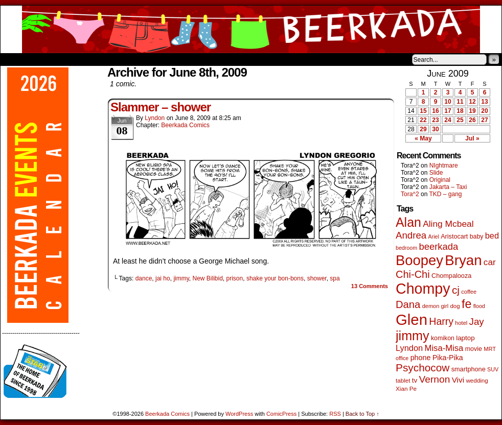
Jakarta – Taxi (448, 187)
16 (435, 110)
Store (76, 59)
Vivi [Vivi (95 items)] (458, 379)
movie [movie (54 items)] (473, 348)
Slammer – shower (160, 107)
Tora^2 (410, 194)
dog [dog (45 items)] (455, 306)
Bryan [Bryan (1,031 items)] (463, 260)
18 (460, 110)
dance (143, 278)
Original (439, 179)
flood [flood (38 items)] (479, 306)
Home (15, 59)
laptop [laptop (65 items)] (465, 338)
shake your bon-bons (275, 278)
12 (472, 101)
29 (423, 129)
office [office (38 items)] (402, 358)
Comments (369, 286)
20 (484, 110)
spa (334, 278)
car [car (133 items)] (490, 262)
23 (435, 120)
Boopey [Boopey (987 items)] (419, 260)
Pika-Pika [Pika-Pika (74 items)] (447, 357)
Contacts (115, 59)
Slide (436, 172)
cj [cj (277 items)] (456, 290)
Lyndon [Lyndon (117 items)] (409, 347)
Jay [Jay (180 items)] (476, 321)
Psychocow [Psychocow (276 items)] (422, 367)
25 (460, 120)
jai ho (162, 278)
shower (317, 278)
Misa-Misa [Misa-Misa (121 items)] (444, 348)
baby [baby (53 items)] (477, 236)
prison (234, 278)
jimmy (181, 278)
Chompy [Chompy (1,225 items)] (423, 288)
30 (435, 129)
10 (447, 101)
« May (423, 138)
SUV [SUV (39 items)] (492, 369)
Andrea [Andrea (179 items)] (411, 235)
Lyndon (155, 118)
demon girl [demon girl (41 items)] (435, 306)
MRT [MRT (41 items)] (490, 349)
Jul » (472, 138)
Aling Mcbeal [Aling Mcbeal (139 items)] (448, 224)
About (45, 59)
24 (447, 120)
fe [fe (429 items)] (466, 304)
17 (447, 110)
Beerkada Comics (251, 29)
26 (472, 120)
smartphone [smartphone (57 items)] (468, 369)
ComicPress (281, 414)
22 (423, 120)
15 (423, 110)
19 (472, 110)
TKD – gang (445, 194)
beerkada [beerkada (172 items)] (438, 246)
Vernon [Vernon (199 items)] (434, 379)
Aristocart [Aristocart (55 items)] (454, 236)
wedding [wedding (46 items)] (477, 380)
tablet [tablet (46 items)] (403, 380)
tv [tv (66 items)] (415, 380)
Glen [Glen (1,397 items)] (411, 319)
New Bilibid (207, 278)
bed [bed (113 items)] (492, 235)
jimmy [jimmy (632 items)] (412, 335)
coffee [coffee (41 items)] (468, 292)
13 (484, 101)
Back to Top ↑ (362, 414)
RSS (335, 414)
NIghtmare (443, 165)
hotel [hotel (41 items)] (461, 323)
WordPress (239, 414)
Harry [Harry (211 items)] (441, 321)
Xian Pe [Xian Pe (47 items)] (406, 388)
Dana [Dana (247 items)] (408, 304)
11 (460, 101)
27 (484, 120)
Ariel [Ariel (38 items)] (433, 236)
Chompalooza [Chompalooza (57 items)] (451, 275)
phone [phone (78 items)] (420, 357)
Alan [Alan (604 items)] (408, 222)
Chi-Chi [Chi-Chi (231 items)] (413, 274)
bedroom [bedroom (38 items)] (406, 248)
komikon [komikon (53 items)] (442, 338)
